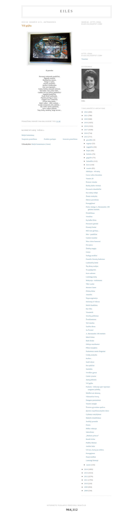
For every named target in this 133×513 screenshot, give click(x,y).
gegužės (89, 158)
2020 (86, 119)
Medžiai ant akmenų (93, 393)
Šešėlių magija (91, 248)
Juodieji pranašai (92, 421)
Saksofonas (90, 432)
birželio (89, 154)
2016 (86, 133)
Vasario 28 (89, 178)
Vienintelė (89, 312)
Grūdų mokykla (91, 355)
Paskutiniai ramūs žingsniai (95, 351)
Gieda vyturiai (91, 376)
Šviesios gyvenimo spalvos (95, 407)
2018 (86, 126)
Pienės (88, 425)
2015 (86, 137)
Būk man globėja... (92, 231)
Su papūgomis (91, 270)
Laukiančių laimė (92, 263)
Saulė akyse (90, 362)
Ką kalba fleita (91, 220)
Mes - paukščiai (91, 234)
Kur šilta (89, 309)
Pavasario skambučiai (93, 189)
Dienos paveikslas (92, 200)
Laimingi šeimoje (92, 460)
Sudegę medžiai (91, 256)
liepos (88, 150)
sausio (88, 465)
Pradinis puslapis (50, 139)
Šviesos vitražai (91, 182)
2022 (86, 112)
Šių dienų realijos (92, 266)
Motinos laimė (91, 287)
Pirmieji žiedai (91, 227)
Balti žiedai (90, 341)
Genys (88, 252)
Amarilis (89, 295)
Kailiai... (89, 358)
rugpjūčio (90, 147)
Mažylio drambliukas (93, 418)
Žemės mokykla (91, 196)
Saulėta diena (90, 326)
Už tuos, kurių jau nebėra (95, 450)
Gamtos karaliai (91, 238)
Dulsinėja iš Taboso (93, 302)
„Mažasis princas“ (92, 436)
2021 (86, 115)
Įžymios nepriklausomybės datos (97, 411)
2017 (86, 130)
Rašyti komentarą (28, 135)
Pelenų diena (90, 291)
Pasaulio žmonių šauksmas (95, 259)
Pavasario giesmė (92, 224)
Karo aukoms (90, 273)
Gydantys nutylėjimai (93, 414)
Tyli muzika (90, 323)
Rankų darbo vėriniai (93, 186)
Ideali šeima (90, 337)
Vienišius (89, 217)
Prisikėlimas (90, 213)
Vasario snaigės (91, 404)
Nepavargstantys (92, 298)
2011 (86, 480)
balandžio (90, 161)
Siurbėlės (89, 369)
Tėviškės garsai (91, 373)
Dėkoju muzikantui (92, 344)
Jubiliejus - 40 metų (93, 171)
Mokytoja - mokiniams (94, 280)
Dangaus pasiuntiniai (93, 400)
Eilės (66, 11)
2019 (86, 123)
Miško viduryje (91, 428)
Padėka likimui (91, 443)
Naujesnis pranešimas (29, 139)
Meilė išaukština (92, 305)
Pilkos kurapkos (91, 348)
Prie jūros (89, 245)
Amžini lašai (90, 446)
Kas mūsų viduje (92, 193)
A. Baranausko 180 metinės (95, 334)
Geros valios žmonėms (94, 175)
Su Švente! (90, 330)
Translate (84, 59)
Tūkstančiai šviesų (92, 397)
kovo (88, 165)
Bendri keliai (90, 439)
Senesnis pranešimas (70, 139)
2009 (86, 487)
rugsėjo (89, 143)
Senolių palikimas (92, 316)
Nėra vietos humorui (93, 241)
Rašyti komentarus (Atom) (41, 144)
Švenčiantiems (91, 319)
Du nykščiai (90, 365)
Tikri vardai (90, 284)
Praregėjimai (90, 203)
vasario (89, 168)
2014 (86, 469)
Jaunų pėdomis (91, 380)
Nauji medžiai (91, 457)
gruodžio (89, 140)
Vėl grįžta (89, 383)
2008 (86, 491)
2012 (86, 476)
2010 (86, 483)
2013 (86, 473)
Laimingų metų (91, 277)
